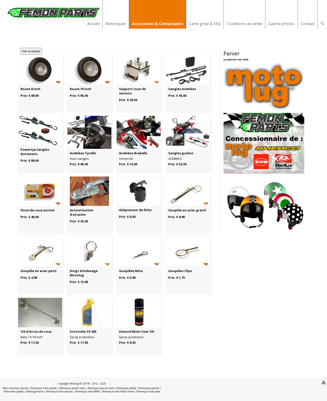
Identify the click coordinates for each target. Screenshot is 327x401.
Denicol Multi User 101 (136, 331)
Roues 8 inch (30, 89)
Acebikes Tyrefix (83, 153)
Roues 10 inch (80, 89)
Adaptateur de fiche (135, 210)
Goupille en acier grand (187, 210)
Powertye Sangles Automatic (35, 151)
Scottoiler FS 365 (83, 331)
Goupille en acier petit (39, 271)
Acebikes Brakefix (133, 153)
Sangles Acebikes (182, 89)
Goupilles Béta (131, 271)
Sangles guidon (180, 153)
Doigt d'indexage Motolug (84, 273)
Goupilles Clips (180, 271)
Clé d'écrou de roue (36, 331)
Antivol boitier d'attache (81, 212)
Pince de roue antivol (37, 210)
